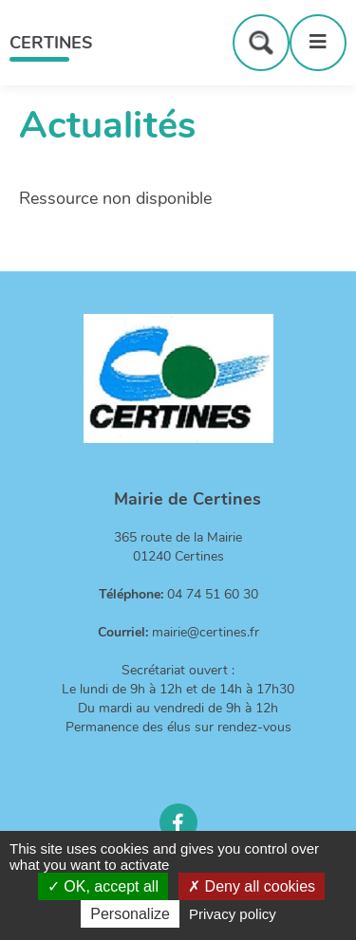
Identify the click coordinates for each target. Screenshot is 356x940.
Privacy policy (232, 914)
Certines (50, 42)
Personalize (130, 914)
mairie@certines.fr (205, 632)
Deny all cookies (251, 886)
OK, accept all (103, 886)
